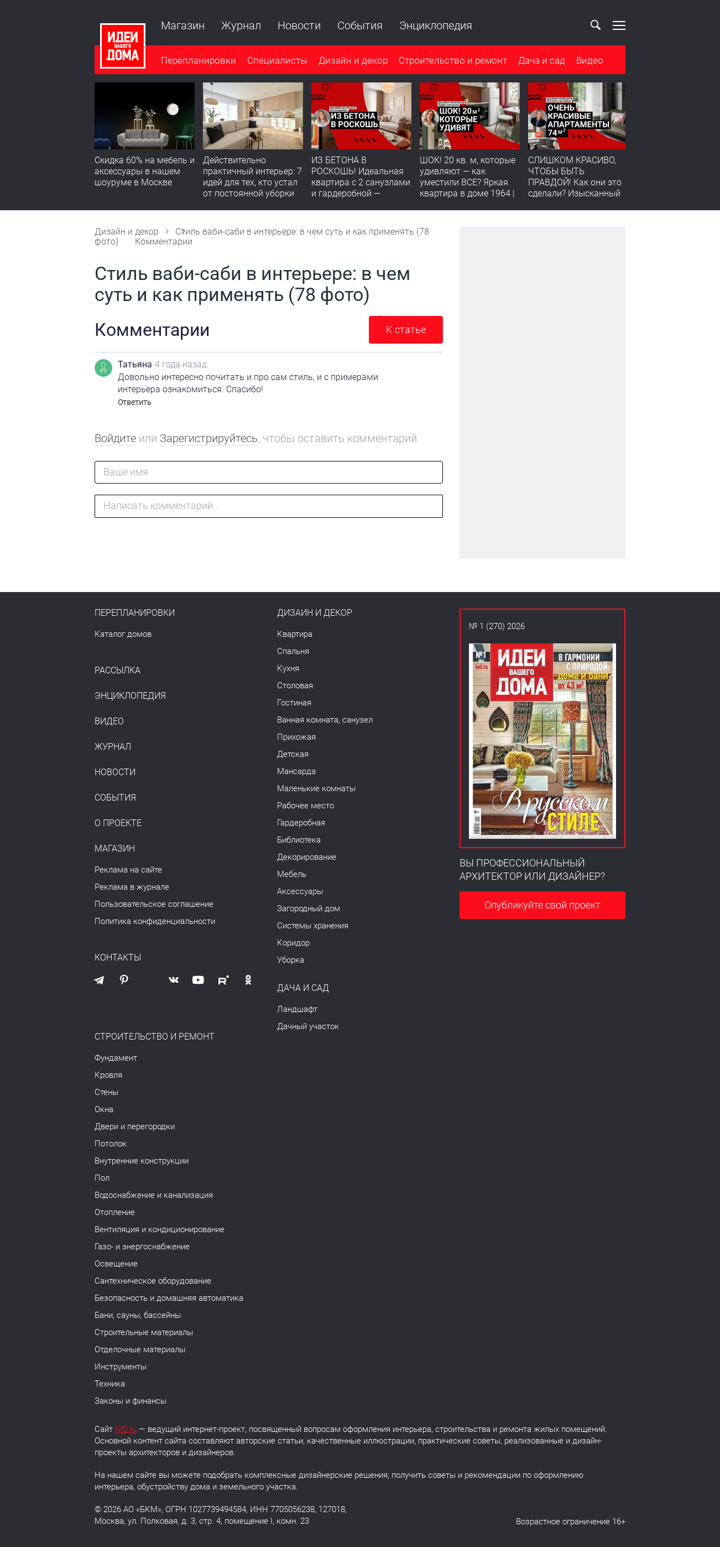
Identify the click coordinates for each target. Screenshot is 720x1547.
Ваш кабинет (569, 25)
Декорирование (306, 857)
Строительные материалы (144, 1332)
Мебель (291, 874)
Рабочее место (305, 806)
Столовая (295, 686)
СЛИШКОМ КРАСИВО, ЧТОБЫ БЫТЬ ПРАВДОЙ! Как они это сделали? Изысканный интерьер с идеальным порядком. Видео (575, 188)
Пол (102, 1178)
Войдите (115, 438)
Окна (104, 1109)
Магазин (183, 25)
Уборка (290, 960)
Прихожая (296, 737)
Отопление (115, 1212)
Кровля (108, 1075)
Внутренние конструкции (142, 1161)
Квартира (294, 634)
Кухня (288, 668)
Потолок (111, 1144)
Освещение (116, 1264)
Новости (299, 25)
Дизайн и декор (353, 60)
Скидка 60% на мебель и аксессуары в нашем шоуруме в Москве (145, 171)
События (360, 25)
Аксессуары (300, 891)
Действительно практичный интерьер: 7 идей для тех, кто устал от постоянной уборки (252, 177)
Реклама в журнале (132, 887)
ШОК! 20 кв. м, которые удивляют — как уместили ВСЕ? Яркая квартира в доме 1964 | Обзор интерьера (467, 182)
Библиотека (299, 840)
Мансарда (296, 771)
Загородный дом (308, 908)
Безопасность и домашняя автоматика (169, 1298)
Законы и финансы (130, 1401)
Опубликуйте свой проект (542, 905)
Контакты (118, 957)
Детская (293, 754)
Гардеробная (301, 823)
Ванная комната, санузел (325, 720)
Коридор (293, 943)
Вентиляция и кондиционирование (160, 1229)
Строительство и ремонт (453, 60)
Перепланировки (198, 60)
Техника (110, 1384)
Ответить (135, 402)
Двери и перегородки (135, 1126)
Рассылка (117, 670)
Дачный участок (308, 1026)
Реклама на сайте (128, 870)
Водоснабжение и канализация (154, 1195)
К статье (406, 329)
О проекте (118, 823)
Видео (589, 60)
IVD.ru (126, 1429)
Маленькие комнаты (316, 788)
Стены (106, 1092)
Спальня (293, 651)
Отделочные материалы (140, 1349)
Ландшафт (297, 1009)
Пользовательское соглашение (154, 904)
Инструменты (121, 1367)
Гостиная (294, 703)
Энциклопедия (435, 25)
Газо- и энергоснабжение (142, 1247)
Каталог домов (123, 634)
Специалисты (277, 60)
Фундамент (116, 1058)
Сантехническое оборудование (153, 1281)
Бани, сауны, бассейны (138, 1315)
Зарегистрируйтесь (209, 438)
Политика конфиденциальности (155, 921)
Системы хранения (312, 926)
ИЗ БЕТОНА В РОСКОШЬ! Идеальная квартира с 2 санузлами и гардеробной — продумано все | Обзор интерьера (360, 188)
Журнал (241, 25)
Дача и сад (541, 60)
